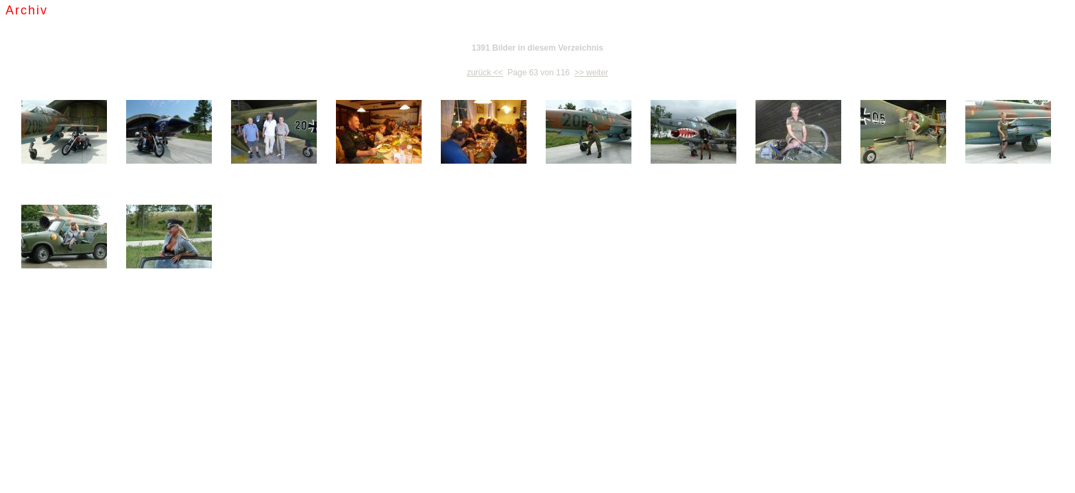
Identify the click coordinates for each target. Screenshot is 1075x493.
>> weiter (591, 72)
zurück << (485, 72)
